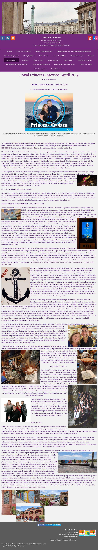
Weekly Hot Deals (29, 56)
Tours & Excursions (85, 64)
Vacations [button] (25, 60)
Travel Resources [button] (56, 69)
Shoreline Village (82, 172)
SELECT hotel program (11, 56)
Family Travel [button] (68, 60)
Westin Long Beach (11, 159)
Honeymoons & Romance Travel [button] (16, 64)
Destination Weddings (85, 60)
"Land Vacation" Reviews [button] (41, 64)
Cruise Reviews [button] (11, 60)
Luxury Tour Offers (53, 60)
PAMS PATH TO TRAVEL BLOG (64, 64)
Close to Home (38, 60)
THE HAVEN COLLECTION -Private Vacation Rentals (74, 51)
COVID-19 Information (24, 51)
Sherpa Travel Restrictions (43, 51)
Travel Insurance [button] (40, 69)
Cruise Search (43, 56)
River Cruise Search (77, 56)
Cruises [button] (90, 56)
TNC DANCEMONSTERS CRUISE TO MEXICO (29, 487)
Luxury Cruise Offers (59, 56)
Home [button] (9, 51)
